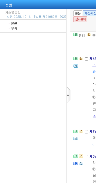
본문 (12, 23)
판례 (79, 35)
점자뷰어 (80, 19)
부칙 (12, 28)
